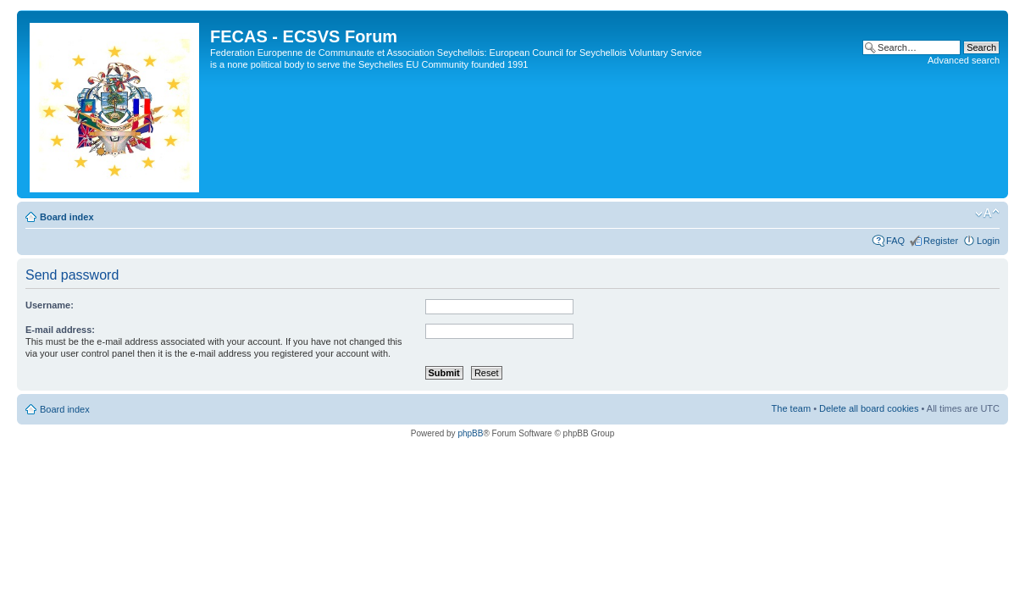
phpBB (470, 433)
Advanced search (964, 60)
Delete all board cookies (868, 408)
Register (940, 241)
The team (791, 408)
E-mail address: (60, 330)
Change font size (987, 213)
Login (988, 241)
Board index (67, 217)
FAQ (895, 241)
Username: (49, 305)
